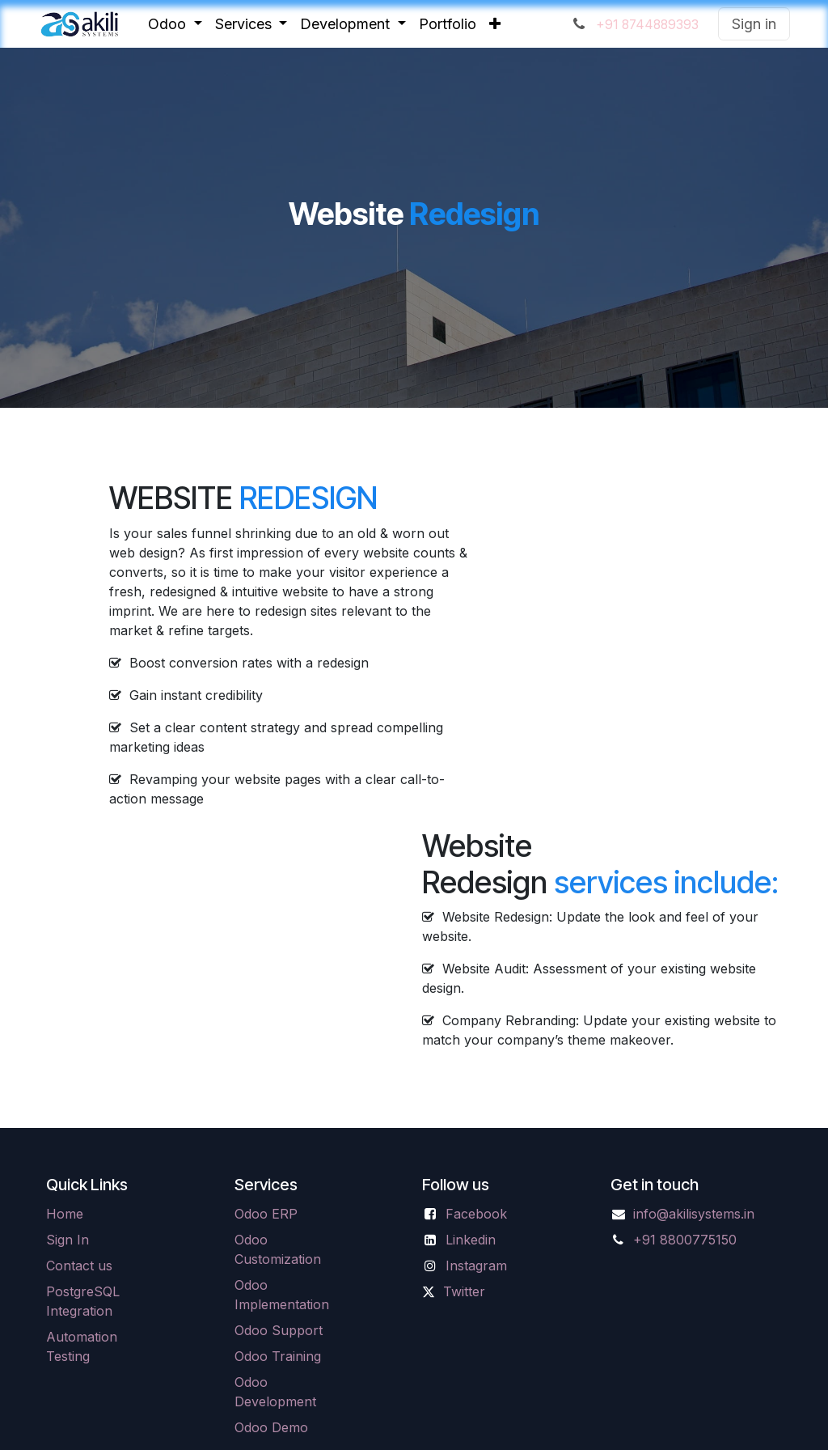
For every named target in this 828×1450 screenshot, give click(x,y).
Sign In (67, 1240)
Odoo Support (278, 1330)
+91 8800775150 (685, 1240)
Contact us (79, 1265)
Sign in (754, 23)
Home (64, 1214)
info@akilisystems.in (693, 1214)
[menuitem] (175, 23)
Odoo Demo (271, 1427)
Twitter (464, 1291)
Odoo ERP (266, 1214)
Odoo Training (277, 1356)
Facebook (476, 1214)
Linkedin (471, 1240)
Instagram (476, 1265)
